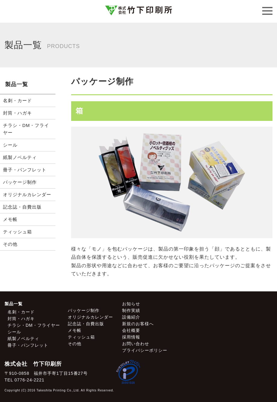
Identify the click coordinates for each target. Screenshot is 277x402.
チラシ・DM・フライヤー (26, 129)
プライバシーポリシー (144, 350)
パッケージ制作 (20, 182)
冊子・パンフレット (24, 169)
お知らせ (131, 303)
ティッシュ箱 (17, 231)
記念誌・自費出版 (22, 206)
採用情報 (131, 337)
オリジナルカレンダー (27, 194)
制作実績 (131, 310)
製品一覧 (14, 303)
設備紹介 (131, 317)
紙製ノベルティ (20, 157)
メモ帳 (10, 219)
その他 (10, 244)
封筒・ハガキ (17, 112)
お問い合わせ (135, 343)
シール (10, 145)
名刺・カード (17, 100)
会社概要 (131, 330)
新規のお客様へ (138, 323)
